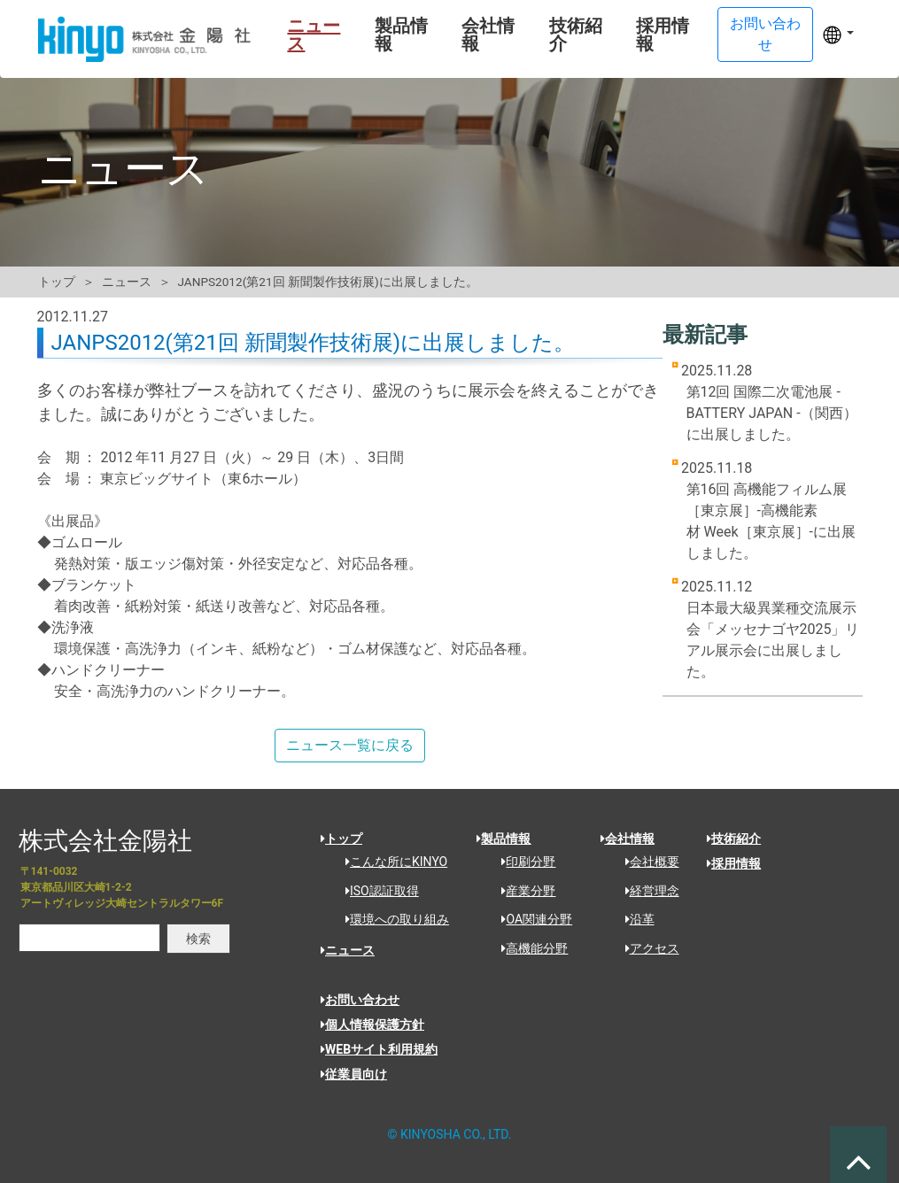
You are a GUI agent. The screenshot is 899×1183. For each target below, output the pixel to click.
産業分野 (522, 891)
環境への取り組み (391, 919)
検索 (198, 939)
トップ (56, 281)
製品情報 (393, 34)
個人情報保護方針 (372, 1024)
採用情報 (659, 34)
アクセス (646, 948)
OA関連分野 (530, 919)
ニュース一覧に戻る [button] (350, 745)
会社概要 (646, 861)
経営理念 (646, 891)
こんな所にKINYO (390, 861)
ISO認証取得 (376, 891)
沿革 (634, 919)
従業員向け (354, 1074)
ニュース (304, 34)
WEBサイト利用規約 (379, 1049)
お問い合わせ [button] (764, 34)
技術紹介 (570, 34)
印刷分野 (522, 861)
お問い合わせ (360, 1000)
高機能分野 (528, 948)
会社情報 (481, 34)
